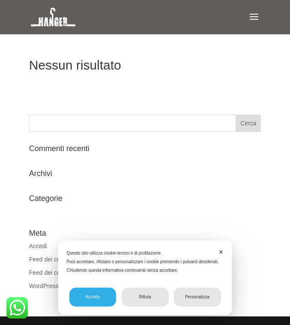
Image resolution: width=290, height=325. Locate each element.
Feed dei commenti (54, 272)
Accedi (38, 246)
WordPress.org (49, 285)
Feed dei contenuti (53, 259)
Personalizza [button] (197, 297)
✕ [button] (221, 252)
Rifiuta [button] (145, 297)
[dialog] (145, 277)
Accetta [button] (93, 297)
